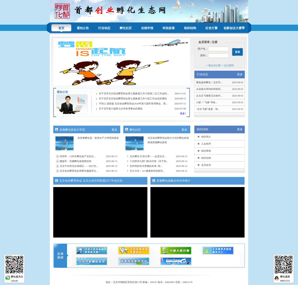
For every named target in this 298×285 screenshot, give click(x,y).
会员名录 (206, 165)
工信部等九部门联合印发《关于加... (149, 161)
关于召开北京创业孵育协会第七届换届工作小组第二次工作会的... (134, 93)
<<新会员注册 (213, 65)
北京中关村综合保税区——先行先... (79, 166)
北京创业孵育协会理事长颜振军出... (79, 170)
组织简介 (206, 136)
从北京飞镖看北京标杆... (209, 95)
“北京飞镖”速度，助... (208, 109)
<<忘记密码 (227, 65)
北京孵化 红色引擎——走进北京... (148, 156)
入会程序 (206, 143)
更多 (114, 129)
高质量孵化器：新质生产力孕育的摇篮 (98, 138)
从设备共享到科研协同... (209, 89)
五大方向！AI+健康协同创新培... (147, 170)
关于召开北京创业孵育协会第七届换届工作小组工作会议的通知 (133, 98)
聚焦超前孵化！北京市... (209, 82)
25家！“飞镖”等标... (206, 102)
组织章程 (206, 150)
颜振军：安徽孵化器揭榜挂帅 (75, 161)
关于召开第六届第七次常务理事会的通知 (121, 108)
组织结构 (206, 158)
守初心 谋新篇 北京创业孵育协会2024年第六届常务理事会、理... (133, 103)
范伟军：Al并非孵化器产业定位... (78, 156)
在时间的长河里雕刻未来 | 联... (146, 166)
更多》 (183, 113)
